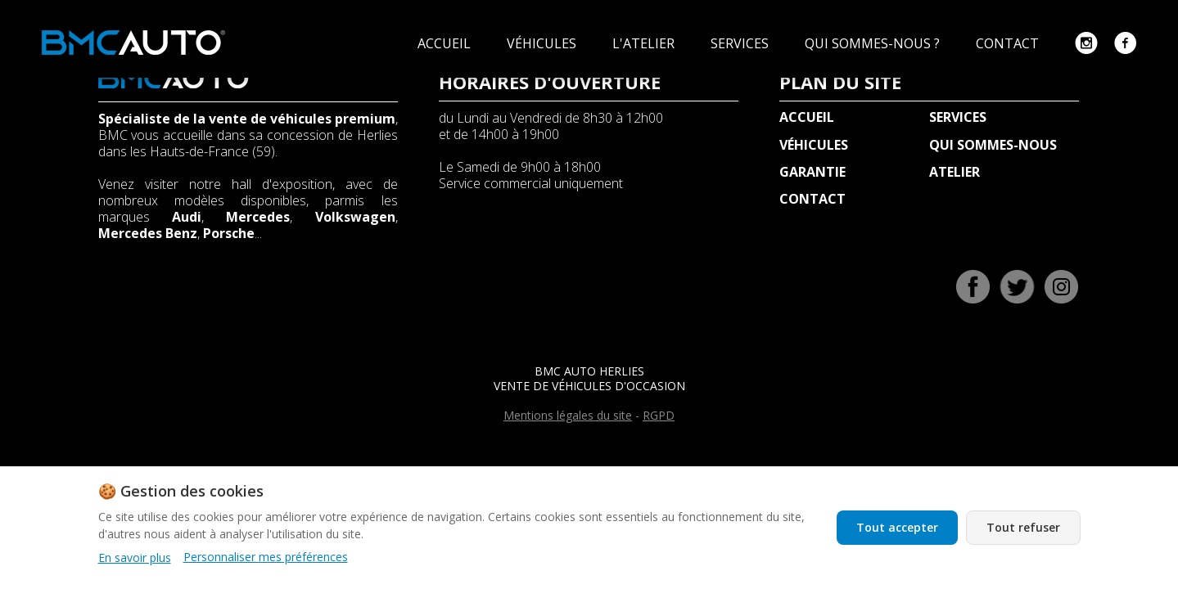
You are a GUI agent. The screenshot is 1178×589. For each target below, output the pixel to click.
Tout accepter (897, 527)
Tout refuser (1023, 527)
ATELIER (954, 171)
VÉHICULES (543, 43)
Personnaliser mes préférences (265, 557)
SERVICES (741, 43)
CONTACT (1009, 43)
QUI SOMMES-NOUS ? (874, 43)
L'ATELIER (645, 43)
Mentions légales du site (567, 415)
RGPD (659, 415)
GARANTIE (812, 171)
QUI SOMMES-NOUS (993, 144)
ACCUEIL (445, 43)
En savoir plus (134, 557)
